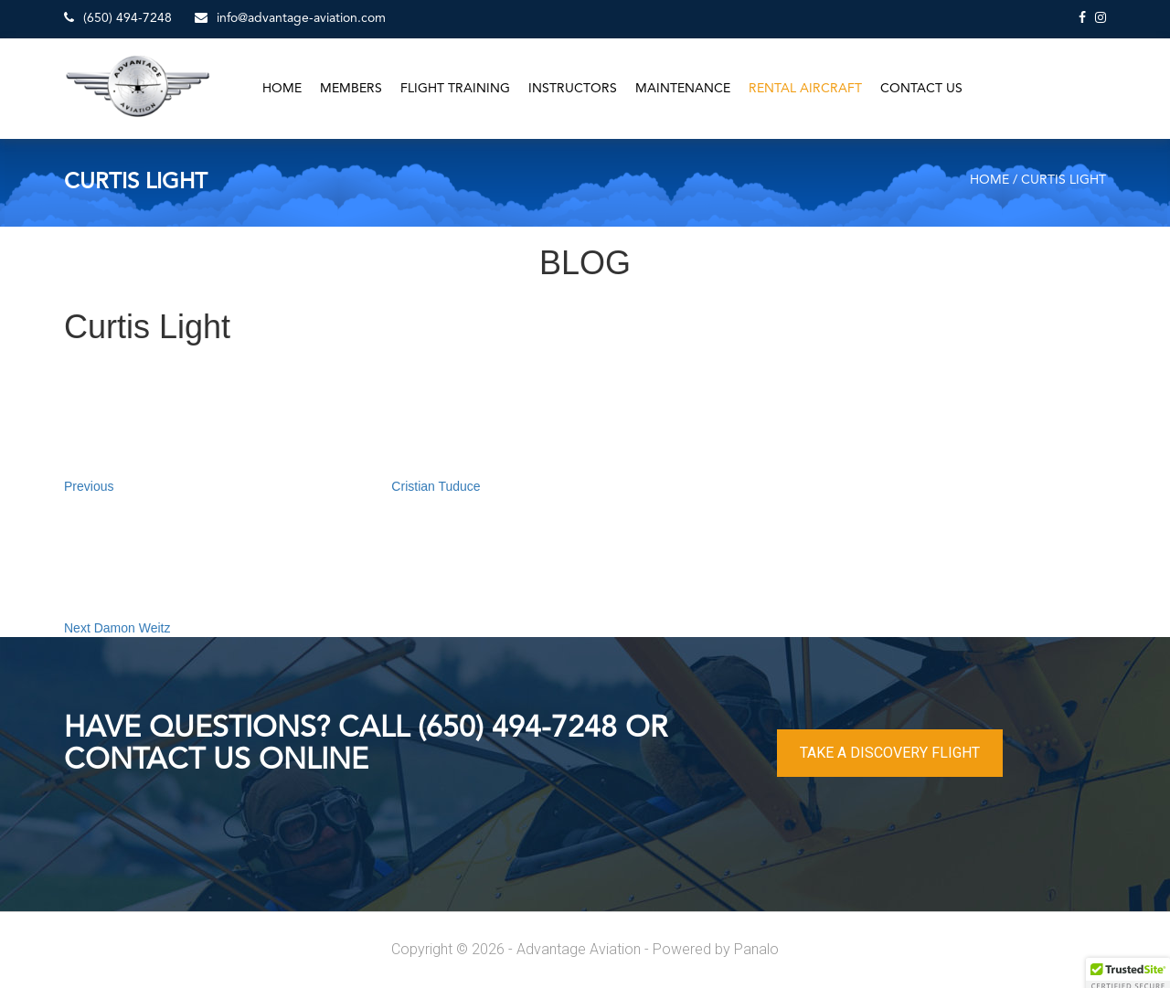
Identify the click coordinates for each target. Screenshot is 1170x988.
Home (282, 88)
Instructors (572, 88)
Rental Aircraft (805, 88)
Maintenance (682, 88)
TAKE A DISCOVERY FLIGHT (890, 752)
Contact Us (921, 88)
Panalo (756, 949)
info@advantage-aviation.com (290, 18)
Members (351, 88)
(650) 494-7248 (118, 18)
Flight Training (455, 88)
